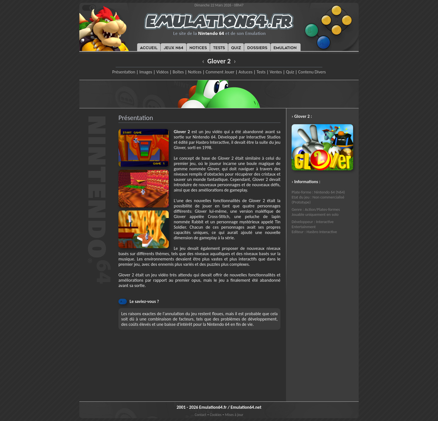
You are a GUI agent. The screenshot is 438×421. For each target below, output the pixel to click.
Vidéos (162, 72)
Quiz (290, 72)
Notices (195, 72)
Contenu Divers (312, 72)
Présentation (123, 72)
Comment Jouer (220, 72)
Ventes (276, 72)
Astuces (246, 72)
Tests (261, 72)
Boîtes (178, 72)
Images (145, 72)
